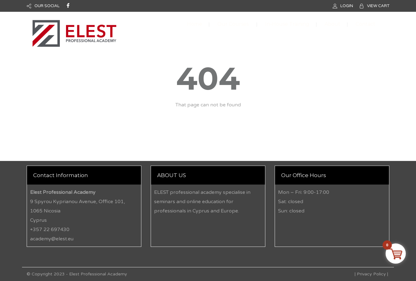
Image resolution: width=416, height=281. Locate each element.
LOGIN (346, 5)
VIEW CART (378, 5)
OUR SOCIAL (47, 5)
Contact (365, 24)
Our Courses (233, 24)
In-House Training (287, 24)
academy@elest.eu (51, 239)
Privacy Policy (371, 274)
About (332, 24)
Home (194, 24)
